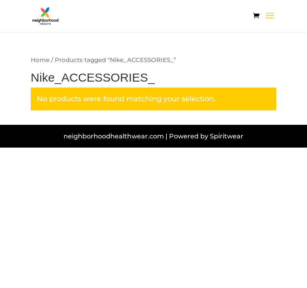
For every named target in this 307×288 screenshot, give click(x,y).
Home (40, 60)
